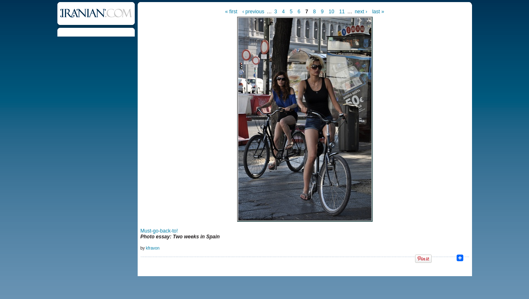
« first (231, 12)
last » (378, 12)
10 (331, 12)
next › (361, 12)
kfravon (153, 248)
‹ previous (253, 12)
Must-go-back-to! (159, 231)
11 (342, 12)
